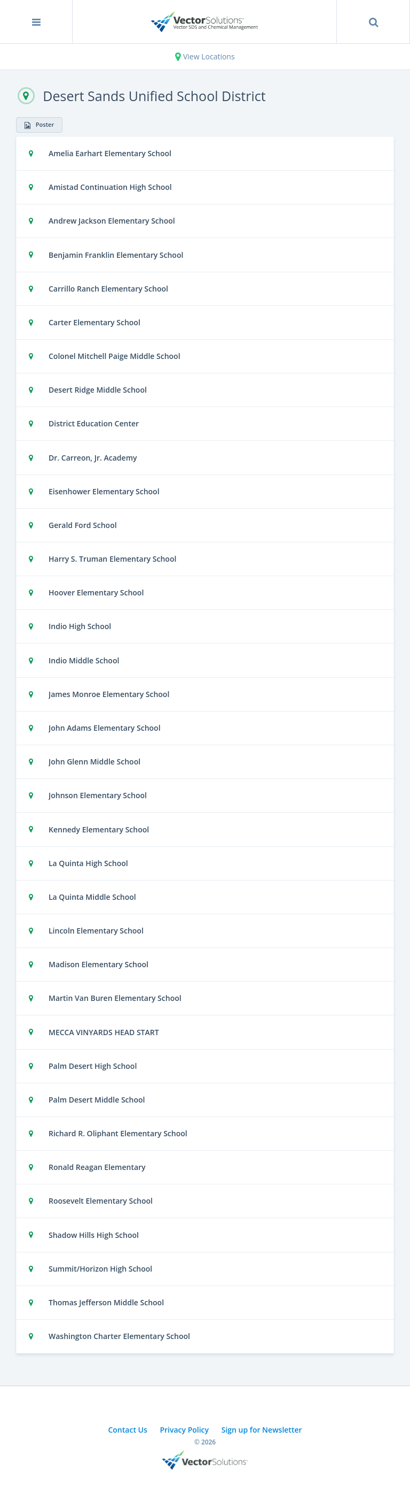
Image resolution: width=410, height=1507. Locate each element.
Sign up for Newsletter (262, 1430)
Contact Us (127, 1430)
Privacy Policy (184, 1430)
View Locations (204, 56)
